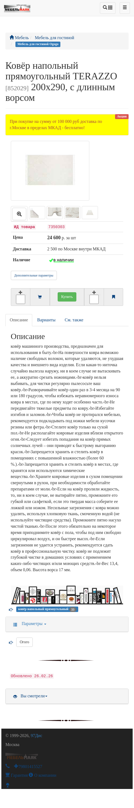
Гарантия (16, 775)
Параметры (28, 623)
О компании (42, 775)
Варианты (46, 320)
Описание (19, 320)
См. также (74, 320)
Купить (67, 297)
